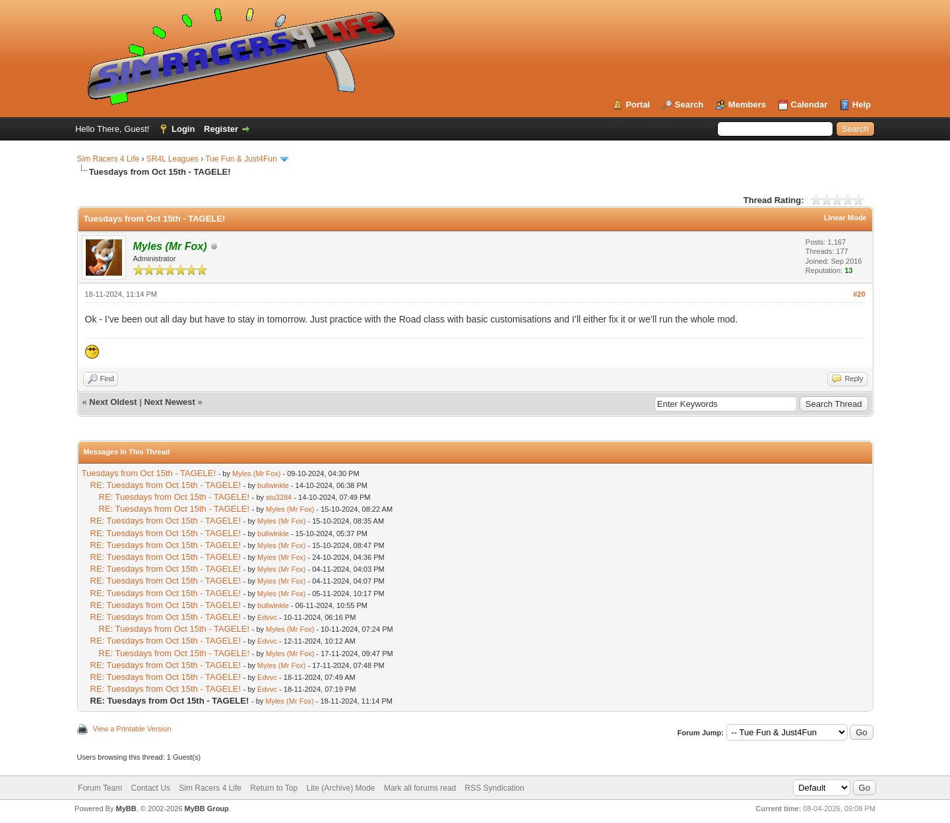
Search (689, 104)
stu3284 (279, 497)
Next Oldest (113, 402)
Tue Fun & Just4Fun (240, 159)
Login (183, 129)
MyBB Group (207, 808)
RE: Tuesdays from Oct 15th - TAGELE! (165, 485)
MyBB (125, 808)
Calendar (809, 104)
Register (221, 129)
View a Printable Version (132, 729)
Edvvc (267, 617)
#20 (859, 294)
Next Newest (169, 402)
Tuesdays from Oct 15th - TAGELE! (149, 473)
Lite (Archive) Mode (341, 788)
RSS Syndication (494, 788)
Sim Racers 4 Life (108, 159)
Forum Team (100, 788)
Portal (637, 104)
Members (747, 104)
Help (861, 104)
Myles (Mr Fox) (256, 473)
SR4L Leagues (172, 159)
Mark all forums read (420, 788)
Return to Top (274, 788)
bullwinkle (273, 485)
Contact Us (150, 788)
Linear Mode (845, 218)
